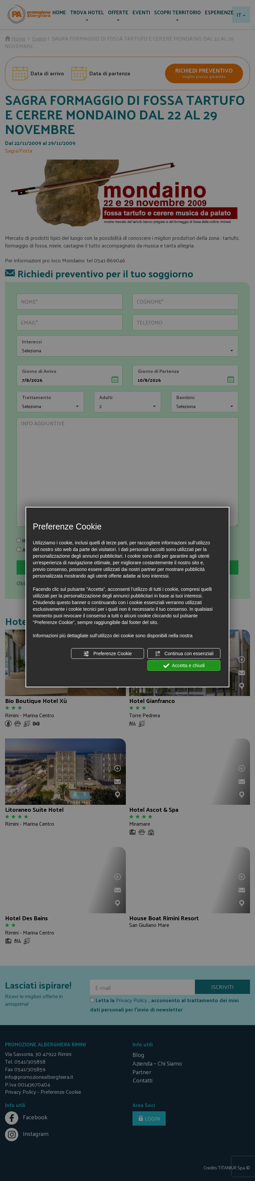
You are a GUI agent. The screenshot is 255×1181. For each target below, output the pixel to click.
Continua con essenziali (183, 654)
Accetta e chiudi (184, 666)
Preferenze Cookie (107, 654)
